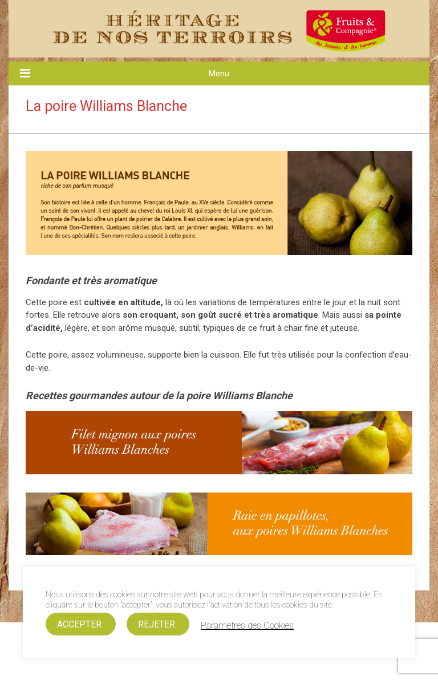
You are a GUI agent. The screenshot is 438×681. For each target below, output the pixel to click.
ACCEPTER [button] (79, 624)
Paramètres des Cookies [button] (247, 626)
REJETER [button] (156, 624)
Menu (219, 73)
